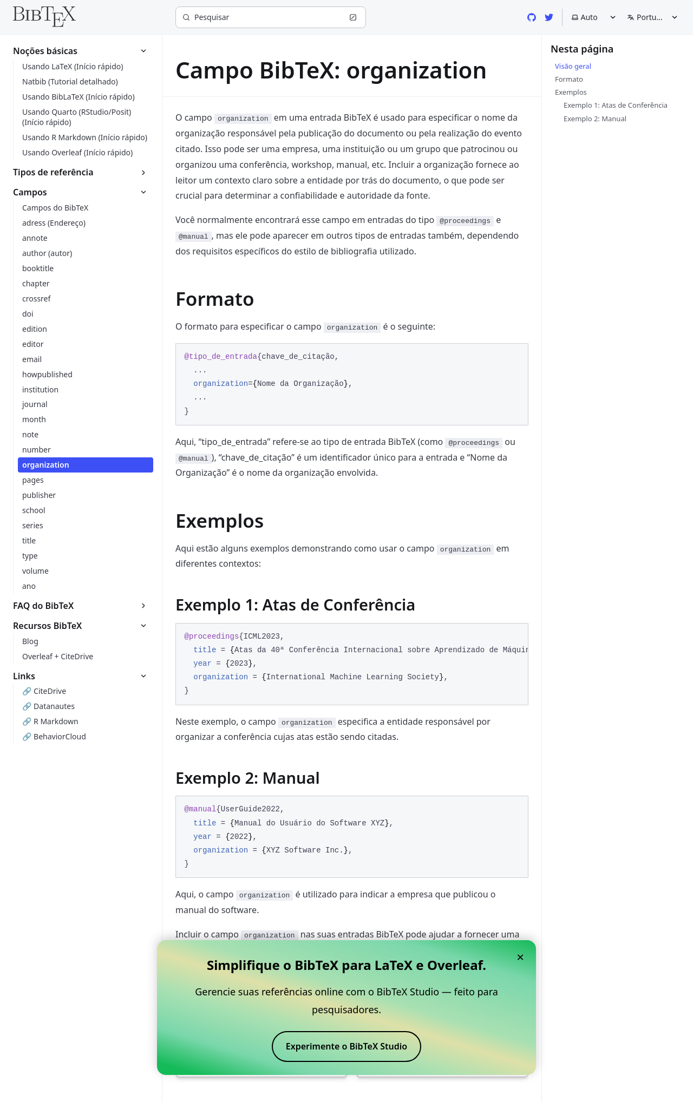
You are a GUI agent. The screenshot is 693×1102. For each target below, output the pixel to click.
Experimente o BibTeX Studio (346, 1046)
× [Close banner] (520, 957)
